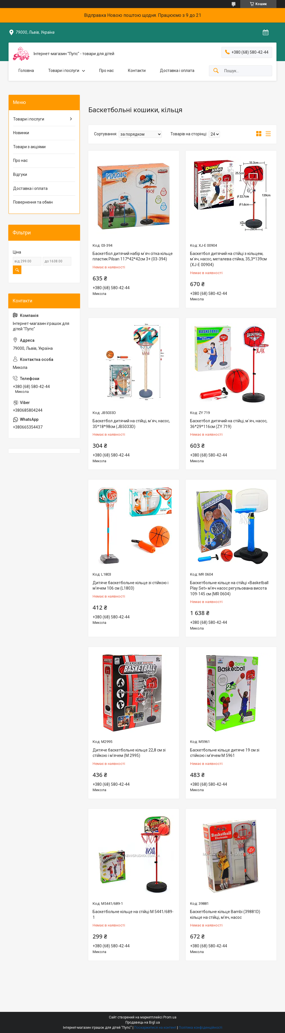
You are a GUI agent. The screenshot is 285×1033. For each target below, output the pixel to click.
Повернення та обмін (33, 202)
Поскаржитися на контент (155, 1028)
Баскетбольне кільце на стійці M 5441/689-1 (133, 914)
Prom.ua (169, 1017)
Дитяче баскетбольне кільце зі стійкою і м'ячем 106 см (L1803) (130, 585)
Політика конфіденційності (200, 1028)
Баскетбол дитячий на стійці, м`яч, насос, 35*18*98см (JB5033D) (131, 424)
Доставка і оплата (177, 70)
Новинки (21, 132)
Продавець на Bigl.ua (142, 1022)
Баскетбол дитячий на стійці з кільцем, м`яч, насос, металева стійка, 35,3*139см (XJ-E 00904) (228, 259)
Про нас (106, 70)
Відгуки (20, 174)
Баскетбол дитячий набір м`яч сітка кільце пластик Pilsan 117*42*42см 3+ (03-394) (133, 256)
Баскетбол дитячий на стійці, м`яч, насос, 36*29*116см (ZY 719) (228, 424)
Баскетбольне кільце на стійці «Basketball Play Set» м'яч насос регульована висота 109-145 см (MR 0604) (229, 588)
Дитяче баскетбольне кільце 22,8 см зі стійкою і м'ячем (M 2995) (129, 753)
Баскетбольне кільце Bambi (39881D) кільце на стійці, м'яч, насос (225, 914)
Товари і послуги (63, 70)
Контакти (137, 70)
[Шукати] (216, 71)
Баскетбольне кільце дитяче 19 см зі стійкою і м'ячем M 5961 (224, 753)
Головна (26, 70)
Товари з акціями (29, 146)
